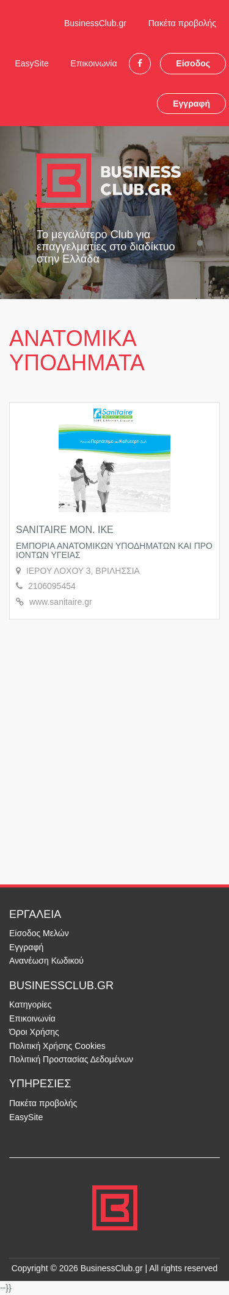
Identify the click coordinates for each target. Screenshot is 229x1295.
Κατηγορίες (30, 1004)
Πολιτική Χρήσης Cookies (57, 1046)
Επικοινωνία (94, 63)
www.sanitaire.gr (60, 602)
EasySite (31, 63)
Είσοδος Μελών (39, 933)
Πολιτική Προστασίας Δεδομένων (71, 1059)
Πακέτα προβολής (182, 23)
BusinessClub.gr (95, 23)
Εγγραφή (191, 103)
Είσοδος (193, 63)
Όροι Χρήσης (34, 1032)
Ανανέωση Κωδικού (46, 960)
